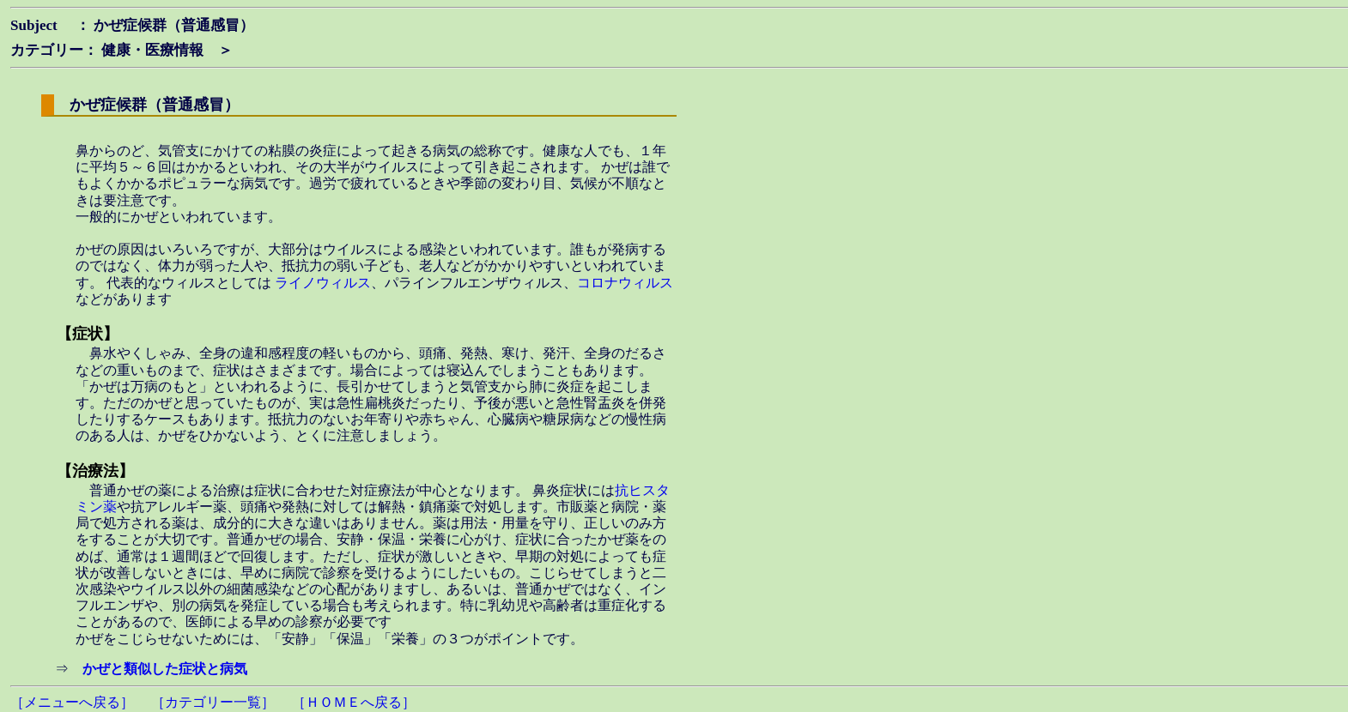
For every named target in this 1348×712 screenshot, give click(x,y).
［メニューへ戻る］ (72, 702)
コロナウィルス (625, 282)
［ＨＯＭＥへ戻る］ (354, 702)
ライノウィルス (323, 282)
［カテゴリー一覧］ (213, 702)
